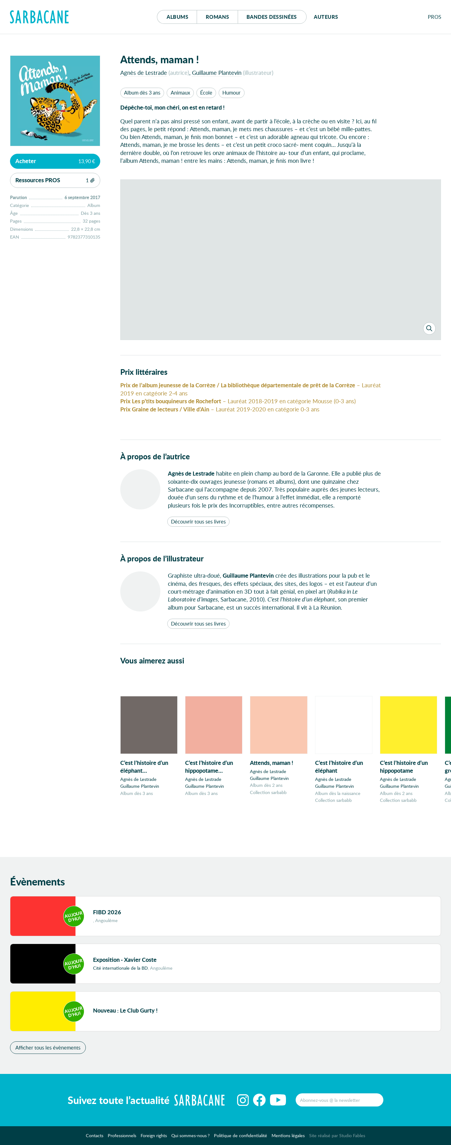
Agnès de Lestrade (143, 72)
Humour (231, 92)
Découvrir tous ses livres (198, 521)
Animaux (180, 92)
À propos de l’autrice (155, 456)
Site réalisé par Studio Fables (337, 1135)
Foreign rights (154, 1135)
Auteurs (326, 16)
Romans (217, 16)
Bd (271, 16)
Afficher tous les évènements (47, 1047)
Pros (435, 16)
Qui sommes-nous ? (190, 1135)
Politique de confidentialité (240, 1135)
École (206, 92)
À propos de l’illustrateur (162, 558)
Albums (177, 16)
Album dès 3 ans (142, 92)
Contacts (94, 1135)
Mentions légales (288, 1135)
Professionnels (122, 1135)
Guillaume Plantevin (216, 72)
